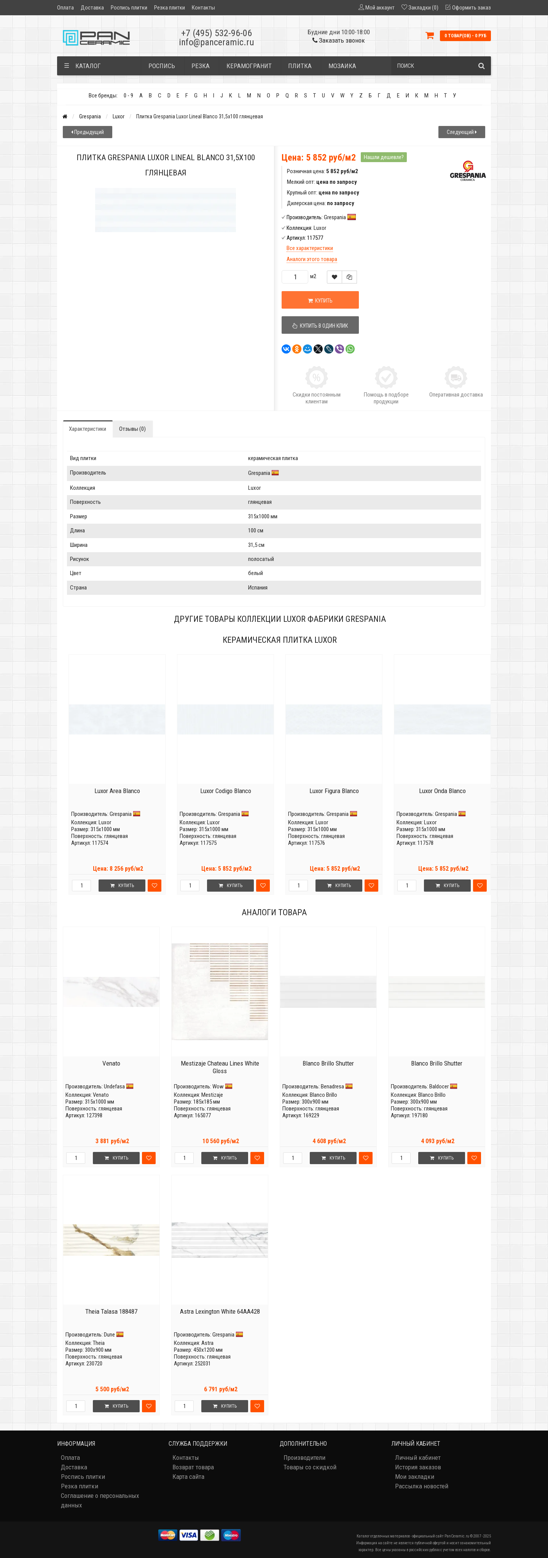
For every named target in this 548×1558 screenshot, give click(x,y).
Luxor (118, 116)
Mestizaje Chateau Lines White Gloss (220, 1067)
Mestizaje (212, 1094)
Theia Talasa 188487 (111, 1311)
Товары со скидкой (310, 1467)
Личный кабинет (418, 1457)
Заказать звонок (338, 40)
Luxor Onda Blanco (442, 791)
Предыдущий (87, 132)
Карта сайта (188, 1476)
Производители (304, 1457)
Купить (320, 301)
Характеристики (87, 428)
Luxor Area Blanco (117, 791)
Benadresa (332, 1086)
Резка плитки (169, 7)
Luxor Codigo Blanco (225, 791)
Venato (111, 1063)
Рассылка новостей (421, 1486)
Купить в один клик (320, 326)
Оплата (65, 7)
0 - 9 (128, 95)
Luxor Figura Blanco (334, 791)
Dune (109, 1334)
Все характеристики (310, 248)
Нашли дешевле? (384, 157)
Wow (218, 1086)
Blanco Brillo (323, 1094)
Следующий (462, 132)
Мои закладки (414, 1476)
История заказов (418, 1467)
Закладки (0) (423, 7)
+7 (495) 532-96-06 (216, 33)
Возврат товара (193, 1467)
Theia (99, 1343)
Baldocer (439, 1086)
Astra (207, 1343)
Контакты (203, 7)
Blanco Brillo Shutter (328, 1063)
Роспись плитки (129, 7)
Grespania (90, 116)
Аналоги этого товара (312, 259)
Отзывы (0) (132, 428)
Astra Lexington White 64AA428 (220, 1311)
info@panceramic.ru (216, 42)
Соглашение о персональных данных (100, 1500)
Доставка (92, 7)
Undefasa (114, 1086)
